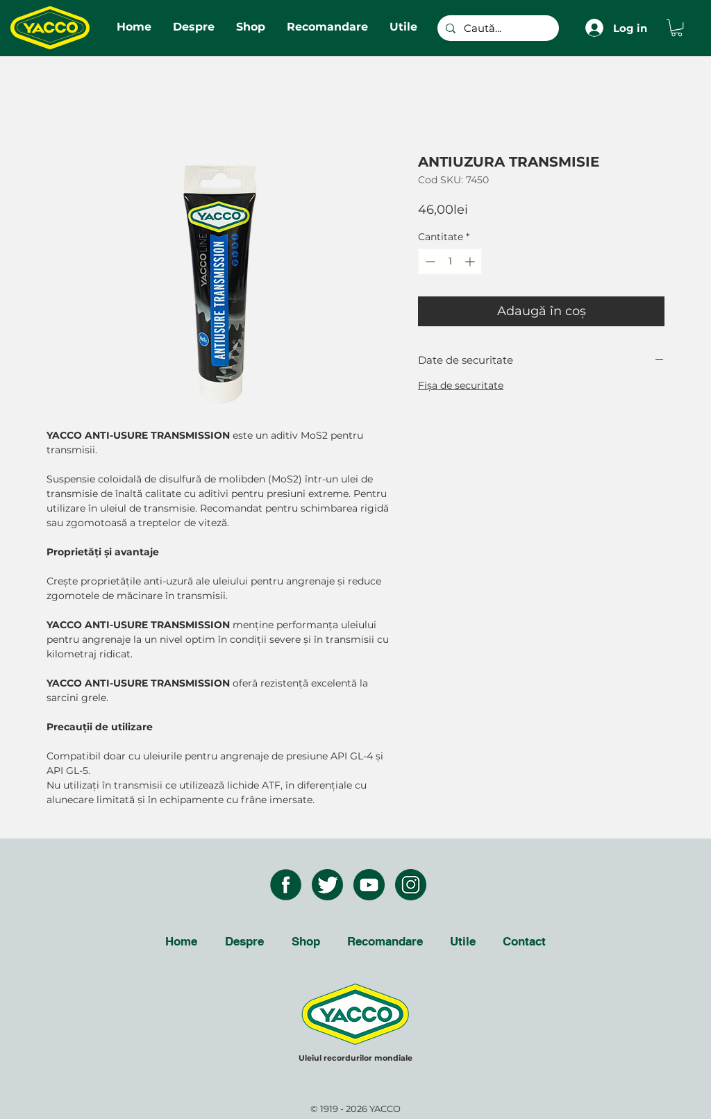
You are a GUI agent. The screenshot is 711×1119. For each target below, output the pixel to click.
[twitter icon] (327, 884)
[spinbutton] (449, 261)
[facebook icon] (285, 884)
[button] (677, 27)
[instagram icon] (410, 884)
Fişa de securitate (460, 385)
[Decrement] (428, 261)
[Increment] (471, 261)
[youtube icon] (369, 884)
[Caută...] (497, 28)
